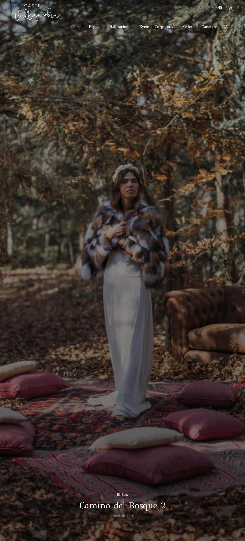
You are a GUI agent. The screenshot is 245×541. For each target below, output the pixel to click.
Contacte (209, 26)
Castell (77, 26)
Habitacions (119, 26)
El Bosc (122, 495)
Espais (94, 26)
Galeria (189, 26)
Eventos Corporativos (158, 26)
